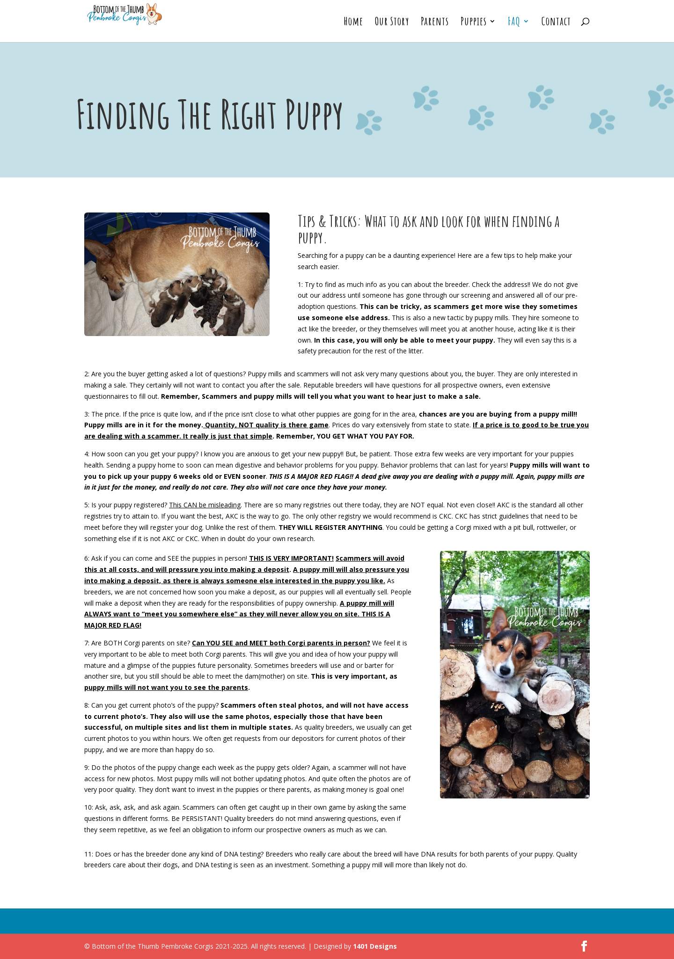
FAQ (514, 23)
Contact (556, 23)
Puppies (474, 23)
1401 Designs (375, 946)
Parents (435, 23)
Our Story (392, 23)
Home (353, 23)
